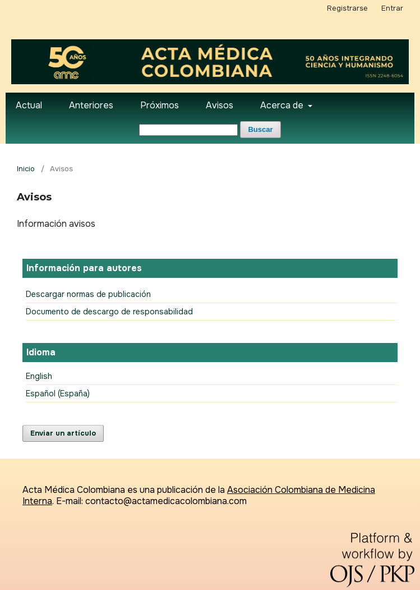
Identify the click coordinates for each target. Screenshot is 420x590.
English (39, 376)
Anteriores (91, 105)
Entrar (392, 8)
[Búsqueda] (188, 130)
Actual (29, 105)
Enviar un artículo (63, 433)
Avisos (219, 105)
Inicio (26, 168)
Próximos (159, 105)
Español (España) (58, 393)
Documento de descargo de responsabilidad (109, 312)
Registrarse (347, 8)
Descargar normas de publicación (88, 294)
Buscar (260, 129)
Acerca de (283, 105)
